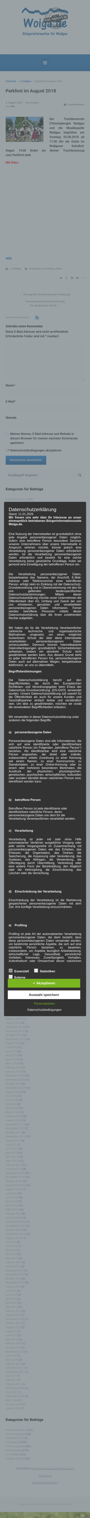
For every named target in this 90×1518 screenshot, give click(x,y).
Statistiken (44, 970)
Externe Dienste (17, 977)
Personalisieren (44, 1003)
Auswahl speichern (44, 995)
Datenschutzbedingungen (44, 1009)
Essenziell (19, 970)
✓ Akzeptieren (44, 983)
